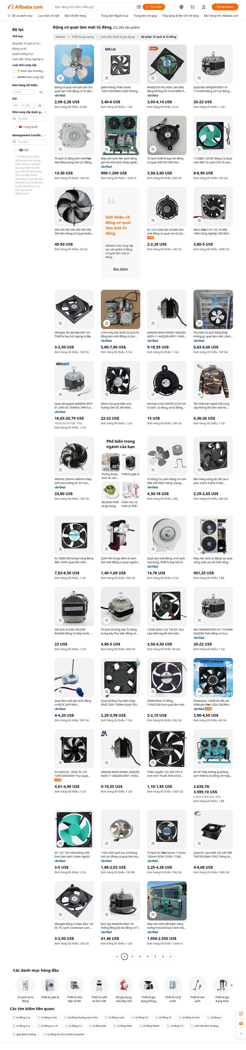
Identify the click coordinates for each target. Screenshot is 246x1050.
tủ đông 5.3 (73, 1026)
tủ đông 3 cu (21, 1017)
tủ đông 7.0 (175, 1026)
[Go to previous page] (116, 956)
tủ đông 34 (163, 1017)
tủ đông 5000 (122, 1026)
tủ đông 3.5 (139, 1017)
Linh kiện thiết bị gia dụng (117, 37)
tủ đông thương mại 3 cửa (80, 1017)
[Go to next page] (170, 956)
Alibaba (60, 37)
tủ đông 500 (97, 1026)
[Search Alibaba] (94, 7)
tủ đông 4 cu (21, 1026)
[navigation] (29, 492)
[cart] (193, 7)
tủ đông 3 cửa (47, 1017)
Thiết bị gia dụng (83, 37)
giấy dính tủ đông (24, 1034)
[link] (241, 1014)
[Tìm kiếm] (154, 7)
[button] (138, 7)
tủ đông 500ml (149, 1026)
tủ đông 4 (214, 1017)
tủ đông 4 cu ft (48, 1026)
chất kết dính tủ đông (204, 1026)
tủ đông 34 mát (189, 1017)
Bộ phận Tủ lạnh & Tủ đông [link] (158, 37)
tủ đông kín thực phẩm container (64, 1034)
